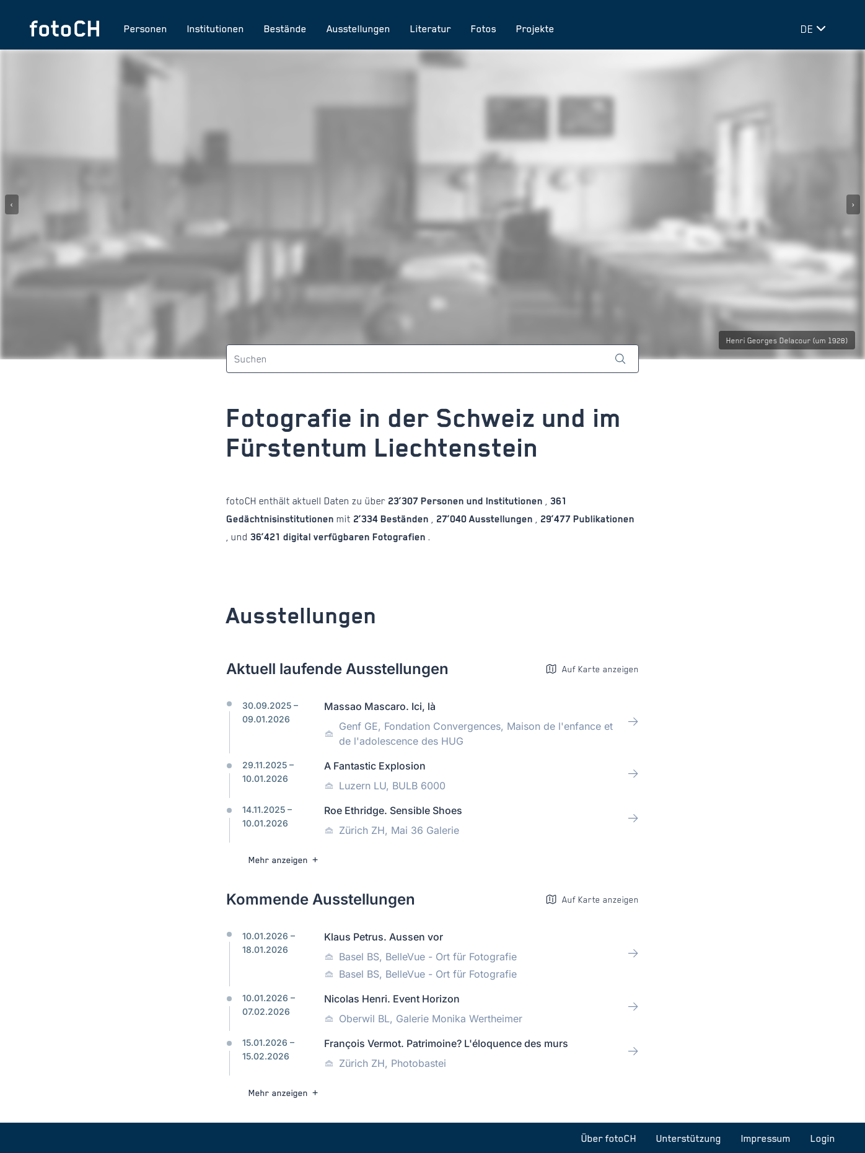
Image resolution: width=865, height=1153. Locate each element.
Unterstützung (688, 1138)
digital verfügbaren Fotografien (354, 537)
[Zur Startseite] (64, 28)
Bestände (285, 28)
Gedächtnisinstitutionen (281, 519)
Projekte (535, 28)
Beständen (404, 519)
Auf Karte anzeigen (592, 669)
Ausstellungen (358, 28)
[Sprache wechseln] (815, 28)
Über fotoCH (608, 1138)
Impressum (766, 1138)
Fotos (483, 28)
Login (822, 1138)
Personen (145, 28)
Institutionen (215, 28)
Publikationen (602, 519)
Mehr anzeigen (284, 860)
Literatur (430, 28)
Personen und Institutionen (481, 501)
